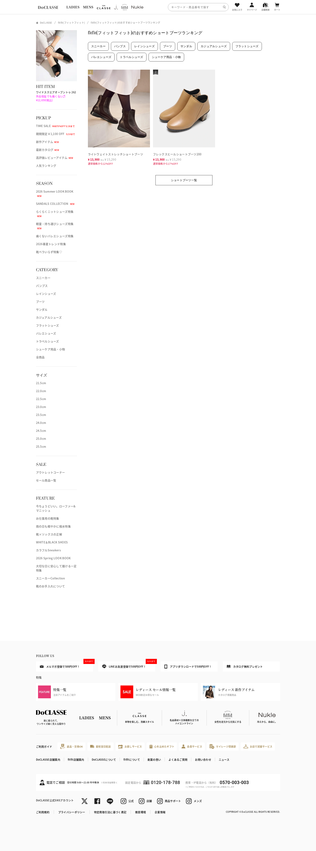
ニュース (224, 759)
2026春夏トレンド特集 (51, 244)
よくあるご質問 (177, 759)
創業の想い (154, 759)
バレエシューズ (46, 333)
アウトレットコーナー (50, 472)
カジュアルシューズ (49, 317)
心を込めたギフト (161, 746)
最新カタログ (47, 150)
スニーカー (43, 278)
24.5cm (41, 431)
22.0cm (41, 391)
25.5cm (41, 446)
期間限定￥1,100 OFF (55, 134)
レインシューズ (46, 294)
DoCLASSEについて (104, 759)
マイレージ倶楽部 (222, 746)
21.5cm (41, 383)
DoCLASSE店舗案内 (48, 759)
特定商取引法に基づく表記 (110, 812)
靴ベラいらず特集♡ (49, 252)
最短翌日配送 (100, 746)
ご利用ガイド (44, 746)
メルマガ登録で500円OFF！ (66, 664)
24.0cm (41, 423)
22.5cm (41, 399)
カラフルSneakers (48, 550)
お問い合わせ (203, 759)
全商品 (40, 357)
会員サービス (192, 746)
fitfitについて (132, 759)
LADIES (72, 7)
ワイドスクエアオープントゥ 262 (56, 96)
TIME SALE (55, 126)
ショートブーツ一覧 (184, 180)
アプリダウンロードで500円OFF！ (188, 667)
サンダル (42, 309)
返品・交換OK (71, 746)
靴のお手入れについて (50, 586)
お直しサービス (130, 746)
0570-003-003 (234, 782)
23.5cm (41, 415)
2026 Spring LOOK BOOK (53, 558)
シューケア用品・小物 (50, 349)
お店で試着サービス (257, 746)
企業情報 (160, 812)
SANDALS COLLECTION (55, 204)
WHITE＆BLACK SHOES (52, 542)
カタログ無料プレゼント (245, 666)
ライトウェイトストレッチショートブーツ (115, 154)
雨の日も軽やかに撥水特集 (53, 526)
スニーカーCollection (50, 578)
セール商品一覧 (46, 480)
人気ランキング (46, 165)
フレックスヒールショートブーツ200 (177, 154)
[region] (158, 7)
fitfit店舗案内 (76, 759)
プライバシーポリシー (71, 812)
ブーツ (40, 301)
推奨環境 (140, 812)
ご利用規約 (42, 812)
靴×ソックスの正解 (49, 534)
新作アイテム (47, 142)
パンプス (42, 286)
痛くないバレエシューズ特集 (55, 236)
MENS (88, 7)
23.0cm (41, 407)
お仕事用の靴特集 (47, 518)
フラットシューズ (47, 325)
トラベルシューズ (47, 341)
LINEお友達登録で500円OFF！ (128, 665)
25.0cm (41, 438)
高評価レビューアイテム (54, 158)
